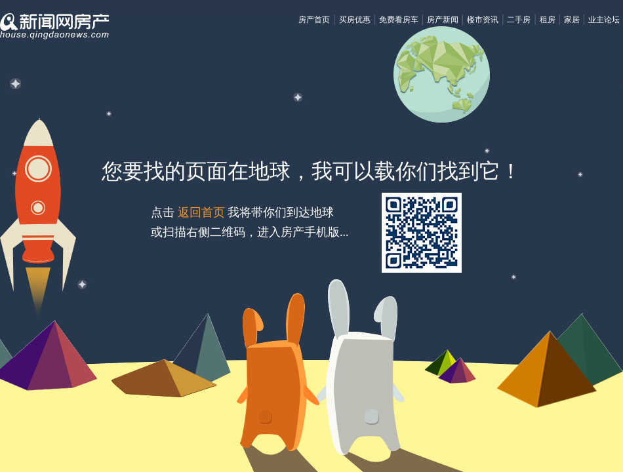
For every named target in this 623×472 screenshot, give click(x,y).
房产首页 (314, 19)
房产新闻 (442, 19)
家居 (572, 19)
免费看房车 (398, 19)
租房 (547, 19)
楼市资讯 (482, 19)
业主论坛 (604, 19)
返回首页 (201, 212)
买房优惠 (355, 19)
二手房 (519, 19)
